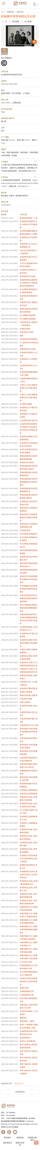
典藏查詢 (10, 12)
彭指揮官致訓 (25, 1037)
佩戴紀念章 (24, 988)
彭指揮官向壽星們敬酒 (28, 688)
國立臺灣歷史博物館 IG (9, 1132)
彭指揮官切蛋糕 (26, 698)
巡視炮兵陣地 (25, 328)
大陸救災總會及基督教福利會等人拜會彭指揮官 (28, 981)
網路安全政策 (20, 1143)
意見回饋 (15, 21)
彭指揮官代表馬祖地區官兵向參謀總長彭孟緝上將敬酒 (28, 858)
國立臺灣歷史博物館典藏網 (20, 3)
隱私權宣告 (7, 1142)
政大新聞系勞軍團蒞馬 (28, 534)
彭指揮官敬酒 (25, 530)
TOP (36, 1143)
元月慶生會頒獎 (26, 404)
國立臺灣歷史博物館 (8, 1105)
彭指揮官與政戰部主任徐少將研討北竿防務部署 (28, 224)
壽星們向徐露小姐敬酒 (28, 695)
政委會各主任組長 (27, 462)
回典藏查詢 (20, 1091)
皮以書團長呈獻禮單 (28, 315)
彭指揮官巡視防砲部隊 (28, 339)
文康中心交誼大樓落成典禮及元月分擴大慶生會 (28, 388)
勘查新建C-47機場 (27, 1021)
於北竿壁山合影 (26, 962)
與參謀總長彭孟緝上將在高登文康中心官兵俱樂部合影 (28, 874)
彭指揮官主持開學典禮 (28, 790)
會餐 (21, 335)
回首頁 (2, 11)
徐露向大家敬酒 (26, 692)
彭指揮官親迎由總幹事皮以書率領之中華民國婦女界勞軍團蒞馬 (28, 282)
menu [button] (3, 3)
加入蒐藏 (27, 21)
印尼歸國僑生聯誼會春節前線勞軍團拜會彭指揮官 (28, 588)
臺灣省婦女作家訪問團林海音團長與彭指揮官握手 (28, 731)
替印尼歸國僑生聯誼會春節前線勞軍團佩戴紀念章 (28, 607)
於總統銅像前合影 (27, 991)
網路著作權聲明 (32, 1138)
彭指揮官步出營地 (27, 332)
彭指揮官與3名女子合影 (29, 725)
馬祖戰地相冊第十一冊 (28, 218)
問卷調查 (7, 1137)
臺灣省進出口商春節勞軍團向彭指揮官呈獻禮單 (28, 517)
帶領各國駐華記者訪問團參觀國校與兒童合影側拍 (28, 481)
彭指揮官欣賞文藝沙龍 (28, 420)
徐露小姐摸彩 (25, 702)
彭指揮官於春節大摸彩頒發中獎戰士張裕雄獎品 (28, 643)
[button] (20, 161)
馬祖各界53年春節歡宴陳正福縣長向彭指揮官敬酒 (29, 579)
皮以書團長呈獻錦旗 (28, 318)
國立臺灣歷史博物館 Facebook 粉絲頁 (3, 1132)
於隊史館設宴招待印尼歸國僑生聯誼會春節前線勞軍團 (28, 598)
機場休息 (23, 1017)
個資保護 (19, 1137)
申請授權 (4, 53)
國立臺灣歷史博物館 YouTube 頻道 (15, 1132)
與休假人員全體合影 (28, 1041)
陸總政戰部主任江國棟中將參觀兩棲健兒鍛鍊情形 (28, 929)
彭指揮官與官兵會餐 (28, 276)
